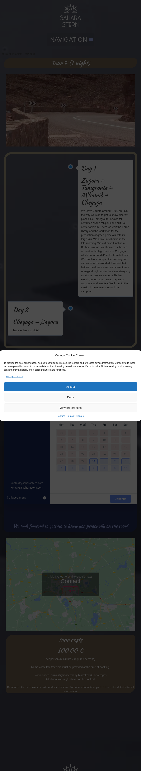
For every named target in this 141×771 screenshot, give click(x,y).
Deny (70, 397)
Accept (70, 386)
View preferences (70, 407)
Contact (60, 416)
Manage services (14, 376)
